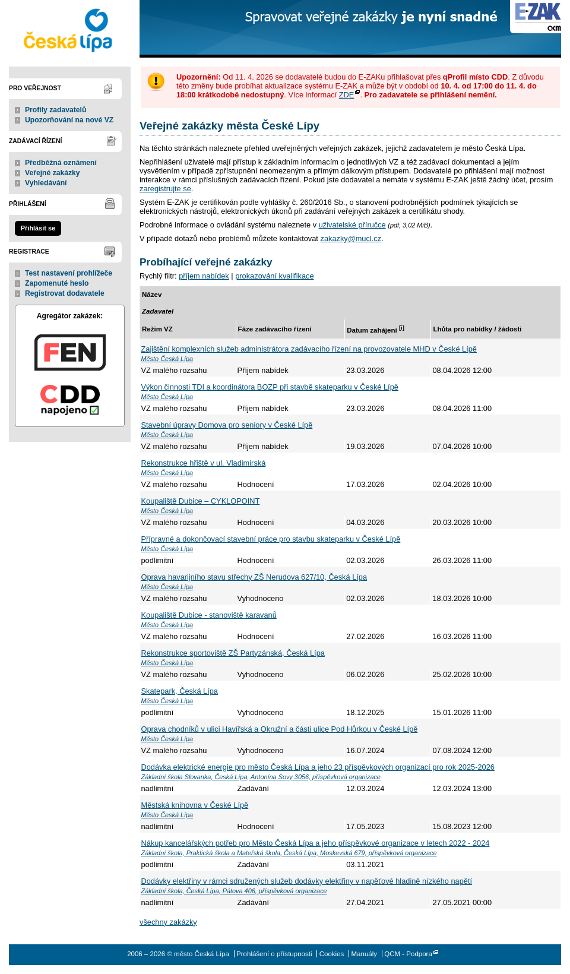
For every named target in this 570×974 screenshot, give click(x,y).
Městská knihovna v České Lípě (195, 805)
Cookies (331, 953)
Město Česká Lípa (167, 358)
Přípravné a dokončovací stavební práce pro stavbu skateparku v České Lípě (271, 539)
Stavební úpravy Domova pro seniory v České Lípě (227, 424)
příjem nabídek (204, 275)
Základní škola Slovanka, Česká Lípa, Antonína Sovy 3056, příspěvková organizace (261, 776)
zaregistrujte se (165, 188)
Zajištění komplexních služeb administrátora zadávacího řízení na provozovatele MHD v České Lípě (309, 348)
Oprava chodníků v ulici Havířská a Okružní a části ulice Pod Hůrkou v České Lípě (279, 729)
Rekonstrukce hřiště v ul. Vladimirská (203, 462)
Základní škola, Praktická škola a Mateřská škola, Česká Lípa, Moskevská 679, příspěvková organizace (289, 852)
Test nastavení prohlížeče (68, 273)
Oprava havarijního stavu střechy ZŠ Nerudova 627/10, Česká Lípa (254, 577)
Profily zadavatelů (55, 110)
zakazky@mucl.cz (350, 238)
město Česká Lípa (70, 29)
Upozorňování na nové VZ (69, 120)
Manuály (364, 953)
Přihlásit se (38, 228)
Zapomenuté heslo (56, 283)
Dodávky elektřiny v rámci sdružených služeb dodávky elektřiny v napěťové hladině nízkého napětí (307, 881)
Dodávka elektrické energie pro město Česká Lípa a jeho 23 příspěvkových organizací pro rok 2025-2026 (318, 767)
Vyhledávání (46, 183)
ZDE (346, 94)
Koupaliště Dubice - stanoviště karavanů (209, 615)
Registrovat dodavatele (64, 293)
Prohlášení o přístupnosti (274, 953)
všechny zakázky (168, 922)
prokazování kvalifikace (274, 275)
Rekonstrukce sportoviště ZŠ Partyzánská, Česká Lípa (233, 653)
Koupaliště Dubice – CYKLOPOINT (200, 501)
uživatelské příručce (352, 224)
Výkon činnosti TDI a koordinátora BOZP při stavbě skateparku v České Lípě (269, 386)
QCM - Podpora (408, 953)
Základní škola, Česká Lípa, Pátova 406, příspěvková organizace (234, 890)
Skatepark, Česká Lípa (179, 691)
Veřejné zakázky (52, 173)
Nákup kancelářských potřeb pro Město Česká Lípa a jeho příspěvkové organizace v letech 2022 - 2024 (315, 843)
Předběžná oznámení (61, 163)
